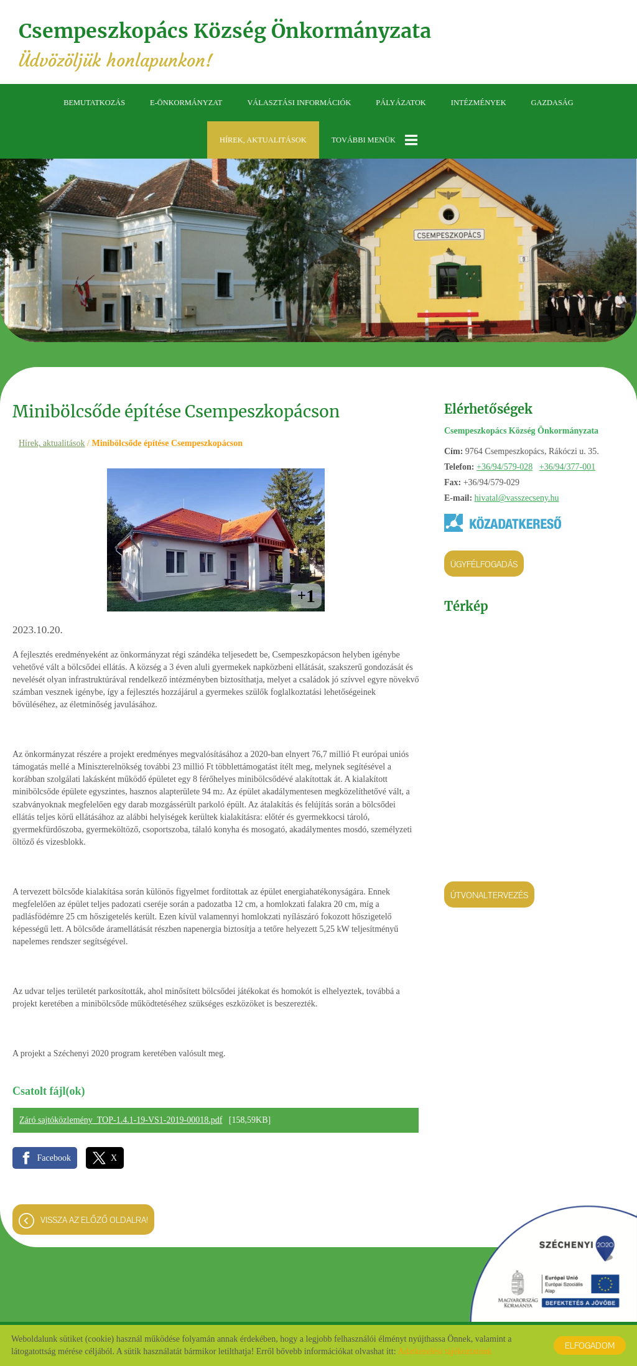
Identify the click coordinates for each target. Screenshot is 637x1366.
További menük (374, 140)
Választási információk (299, 102)
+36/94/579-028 (504, 467)
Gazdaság (552, 102)
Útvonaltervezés (489, 895)
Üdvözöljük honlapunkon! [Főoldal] (225, 45)
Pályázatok (400, 102)
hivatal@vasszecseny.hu (517, 498)
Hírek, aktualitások (263, 140)
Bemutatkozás (94, 102)
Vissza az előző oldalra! (94, 1219)
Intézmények (478, 102)
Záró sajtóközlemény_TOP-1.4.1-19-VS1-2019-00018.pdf (120, 1120)
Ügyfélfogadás (484, 564)
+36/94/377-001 (567, 467)
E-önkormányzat (186, 102)
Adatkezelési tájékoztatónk (444, 1351)
